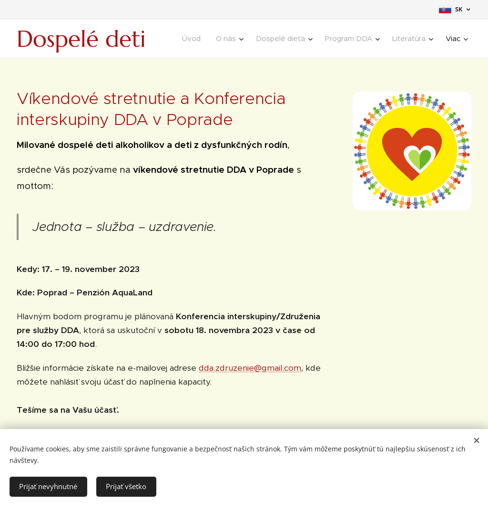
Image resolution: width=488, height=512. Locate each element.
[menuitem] (194, 39)
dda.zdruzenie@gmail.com (250, 368)
